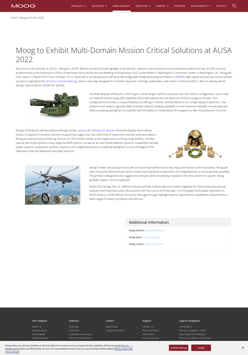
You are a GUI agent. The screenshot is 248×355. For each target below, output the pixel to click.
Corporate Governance (80, 334)
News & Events (39, 330)
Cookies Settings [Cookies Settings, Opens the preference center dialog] (179, 347)
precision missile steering (61, 81)
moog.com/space (151, 237)
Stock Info (74, 330)
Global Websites (40, 337)
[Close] (242, 347)
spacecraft (84, 130)
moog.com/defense (155, 230)
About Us (36, 326)
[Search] (234, 4)
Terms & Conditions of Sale (192, 330)
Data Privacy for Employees (192, 334)
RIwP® (180, 77)
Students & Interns (115, 330)
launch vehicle (105, 130)
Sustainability (38, 334)
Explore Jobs (112, 326)
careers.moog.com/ (154, 244)
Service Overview (150, 337)
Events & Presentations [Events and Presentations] (80, 337)
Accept (201, 347)
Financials (73, 326)
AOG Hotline (148, 334)
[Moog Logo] (23, 6)
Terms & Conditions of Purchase (195, 337)
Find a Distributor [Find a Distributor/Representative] (150, 330)
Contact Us (147, 326)
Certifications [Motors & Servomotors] (185, 326)
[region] (124, 348)
